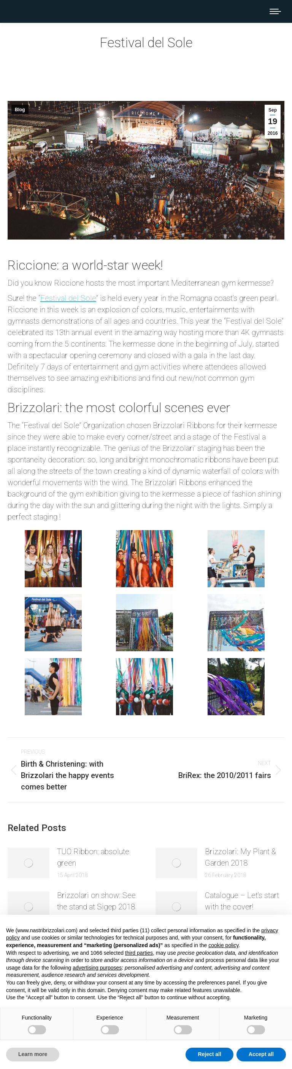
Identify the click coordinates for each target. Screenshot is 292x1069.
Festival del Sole (68, 298)
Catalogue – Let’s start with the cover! (242, 901)
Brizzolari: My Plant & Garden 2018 (240, 857)
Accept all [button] (261, 1054)
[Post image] (28, 863)
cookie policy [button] (223, 945)
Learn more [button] (32, 1054)
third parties (139, 953)
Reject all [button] (209, 1054)
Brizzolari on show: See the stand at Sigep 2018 (96, 901)
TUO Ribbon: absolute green (93, 857)
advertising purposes (97, 968)
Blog (20, 109)
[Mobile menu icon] (275, 11)
